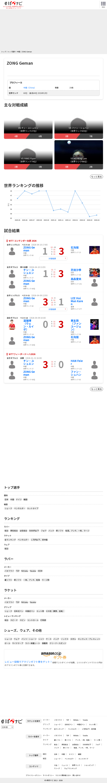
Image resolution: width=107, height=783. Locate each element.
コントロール (32, 620)
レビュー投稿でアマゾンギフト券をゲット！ (28, 661)
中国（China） (29, 87)
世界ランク (76, 765)
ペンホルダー (19, 508)
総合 (6, 530)
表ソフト (59, 530)
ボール (7, 643)
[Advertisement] (54, 30)
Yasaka (33, 571)
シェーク (8, 508)
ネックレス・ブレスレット (89, 639)
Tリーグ (57, 768)
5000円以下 (34, 530)
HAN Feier (77, 362)
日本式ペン (18, 611)
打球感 (43, 620)
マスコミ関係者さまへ (63, 775)
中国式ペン (30, 611)
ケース (48, 639)
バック (51, 530)
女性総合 (23, 530)
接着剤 (45, 643)
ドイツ (19, 499)
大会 (55, 765)
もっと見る (96, 176)
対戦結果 (52, 258)
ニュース (65, 765)
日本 (6, 499)
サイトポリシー (48, 775)
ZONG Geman (29, 248)
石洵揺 (75, 247)
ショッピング (89, 765)
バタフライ (9, 571)
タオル (73, 639)
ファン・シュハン (76, 373)
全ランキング (10, 539)
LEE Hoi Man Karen (77, 301)
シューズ (8, 639)
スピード (14, 620)
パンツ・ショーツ (28, 639)
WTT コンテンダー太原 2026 (22, 240)
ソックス (64, 639)
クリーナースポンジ (58, 643)
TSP (17, 571)
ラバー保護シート (32, 643)
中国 (12, 499)
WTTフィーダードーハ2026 (22, 354)
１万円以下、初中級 (39, 539)
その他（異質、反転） (55, 611)
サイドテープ (17, 643)
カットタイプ (32, 508)
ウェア (16, 639)
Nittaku (24, 571)
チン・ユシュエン (28, 271)
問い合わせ (77, 775)
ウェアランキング (70, 768)
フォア (43, 530)
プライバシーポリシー (34, 775)
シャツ (41, 639)
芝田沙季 (76, 270)
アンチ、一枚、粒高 (82, 740)
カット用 (40, 611)
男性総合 (14, 530)
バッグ (56, 639)
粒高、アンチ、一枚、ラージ (77, 530)
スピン (22, 620)
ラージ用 (45, 580)
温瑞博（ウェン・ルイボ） (28, 325)
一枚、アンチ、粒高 (31, 580)
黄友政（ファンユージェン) (76, 325)
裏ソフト (8, 580)
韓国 (25, 499)
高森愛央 (76, 279)
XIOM (40, 571)
